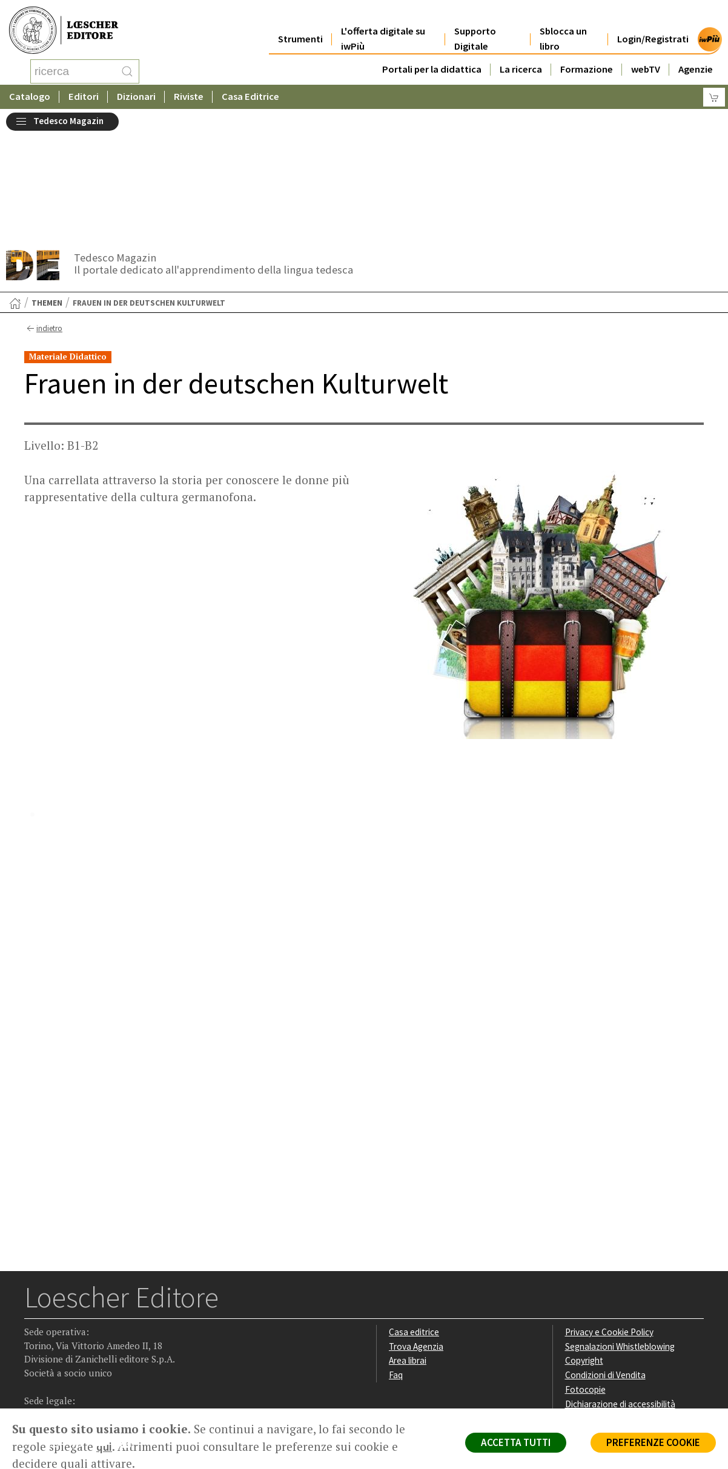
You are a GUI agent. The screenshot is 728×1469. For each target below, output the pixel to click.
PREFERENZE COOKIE (653, 1442)
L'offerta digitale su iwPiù (383, 25)
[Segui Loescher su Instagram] (58, 1333)
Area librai (407, 1248)
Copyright (584, 1248)
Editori (83, 93)
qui (104, 1446)
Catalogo (29, 93)
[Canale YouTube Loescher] (105, 1333)
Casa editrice (414, 1220)
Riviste (189, 93)
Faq (396, 1263)
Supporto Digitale (475, 25)
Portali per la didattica (431, 55)
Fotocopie (585, 1277)
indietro (43, 217)
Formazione (586, 55)
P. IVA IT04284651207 (65, 1381)
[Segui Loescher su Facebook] (34, 1333)
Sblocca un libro (563, 25)
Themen (46, 191)
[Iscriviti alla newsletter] (129, 1331)
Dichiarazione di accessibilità (620, 1292)
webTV (645, 55)
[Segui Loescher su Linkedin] (82, 1333)
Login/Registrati (653, 25)
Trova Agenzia (416, 1234)
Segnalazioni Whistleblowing (620, 1234)
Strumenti (300, 25)
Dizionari (136, 93)
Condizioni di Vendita (605, 1263)
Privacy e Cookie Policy (609, 1220)
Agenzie (695, 55)
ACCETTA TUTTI (516, 1442)
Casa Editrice (250, 93)
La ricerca (521, 55)
